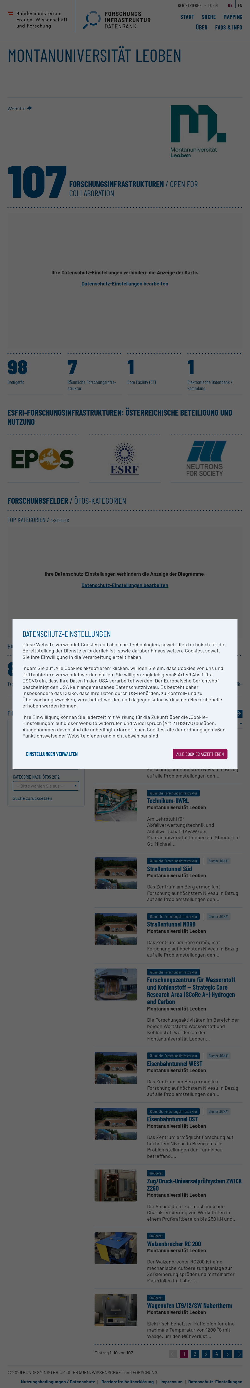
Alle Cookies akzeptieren (200, 754)
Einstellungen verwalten (52, 754)
